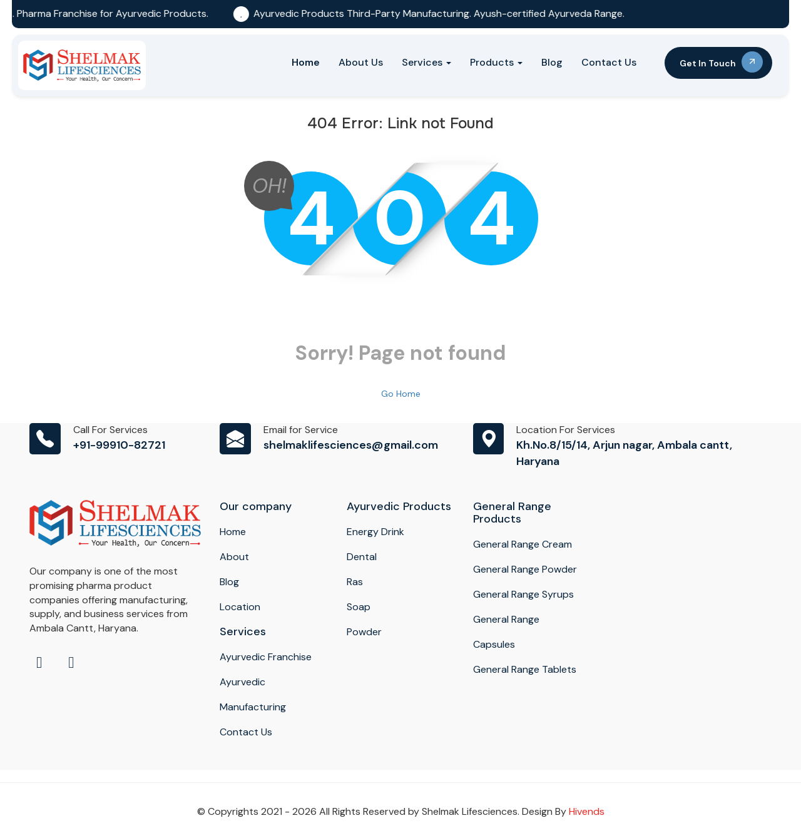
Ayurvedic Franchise (266, 656)
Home (306, 62)
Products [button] (496, 62)
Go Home (401, 393)
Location (240, 606)
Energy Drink (375, 531)
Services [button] (426, 62)
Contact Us (608, 62)
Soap (358, 606)
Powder (364, 631)
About (234, 556)
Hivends (587, 811)
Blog (552, 62)
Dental (362, 556)
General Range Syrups (523, 594)
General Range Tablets (524, 669)
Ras (355, 581)
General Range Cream (522, 544)
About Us (361, 62)
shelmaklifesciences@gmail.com (350, 444)
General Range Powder (525, 569)
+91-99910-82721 (119, 444)
